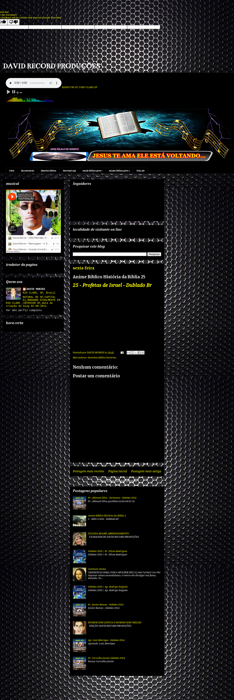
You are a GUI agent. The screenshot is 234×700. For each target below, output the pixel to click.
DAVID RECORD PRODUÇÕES (51, 66)
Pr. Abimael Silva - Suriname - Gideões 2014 (112, 497)
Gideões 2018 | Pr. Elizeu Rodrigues (107, 551)
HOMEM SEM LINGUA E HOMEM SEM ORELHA (114, 622)
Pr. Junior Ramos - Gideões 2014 (105, 604)
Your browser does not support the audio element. (33, 83)
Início (11, 170)
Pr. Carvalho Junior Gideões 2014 (106, 658)
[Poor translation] (14, 22)
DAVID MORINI (36, 289)
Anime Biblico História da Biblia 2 (107, 515)
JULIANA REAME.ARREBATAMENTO (108, 533)
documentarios (27, 170)
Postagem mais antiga (146, 471)
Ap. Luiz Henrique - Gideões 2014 (106, 640)
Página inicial (117, 471)
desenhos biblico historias (102, 357)
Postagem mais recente (88, 471)
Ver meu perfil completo (24, 310)
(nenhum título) (97, 569)
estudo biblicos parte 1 (92, 170)
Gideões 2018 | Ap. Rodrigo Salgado (108, 586)
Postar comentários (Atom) (122, 481)
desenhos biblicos (48, 170)
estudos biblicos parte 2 (119, 170)
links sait (140, 170)
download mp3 (69, 170)
